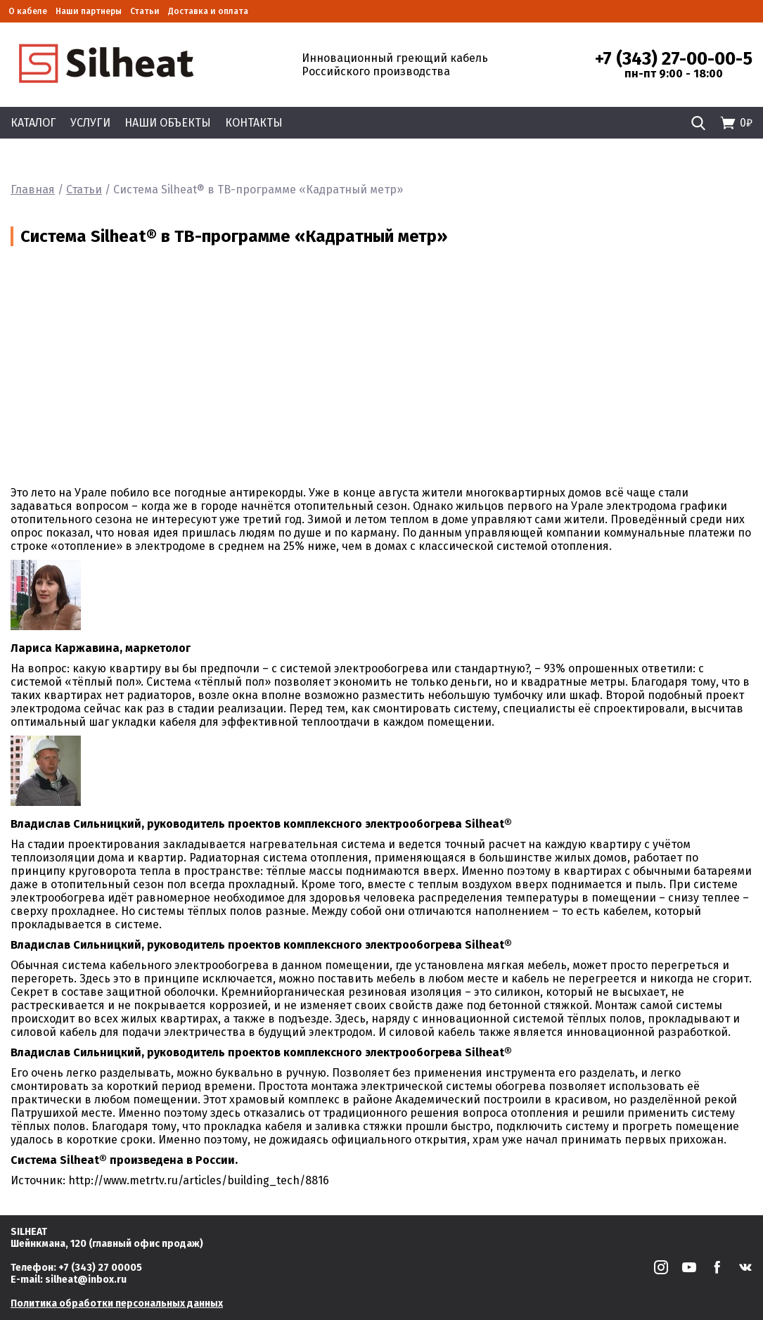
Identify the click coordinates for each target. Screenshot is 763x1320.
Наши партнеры (89, 11)
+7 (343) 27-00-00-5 (673, 59)
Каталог (33, 122)
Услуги (90, 122)
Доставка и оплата (208, 11)
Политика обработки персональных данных (117, 1303)
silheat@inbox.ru (86, 1280)
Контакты (254, 122)
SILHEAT (29, 1232)
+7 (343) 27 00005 (100, 1268)
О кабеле (27, 11)
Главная (33, 189)
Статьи (145, 11)
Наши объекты (167, 122)
